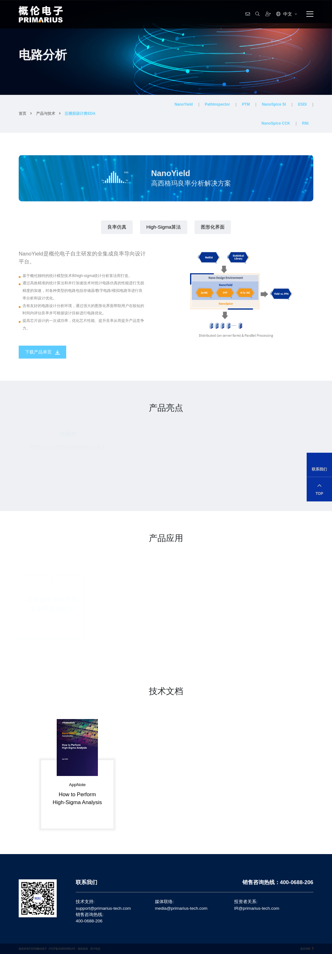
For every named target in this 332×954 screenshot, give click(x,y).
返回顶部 (306, 948)
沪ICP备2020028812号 (61, 948)
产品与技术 (45, 113)
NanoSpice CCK (275, 123)
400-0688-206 (89, 921)
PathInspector (217, 104)
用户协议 (95, 948)
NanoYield (184, 104)
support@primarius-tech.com (103, 908)
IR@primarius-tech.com (256, 908)
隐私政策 (83, 948)
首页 (22, 113)
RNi (305, 123)
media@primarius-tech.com (181, 908)
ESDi (302, 104)
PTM (246, 104)
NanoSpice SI (274, 104)
